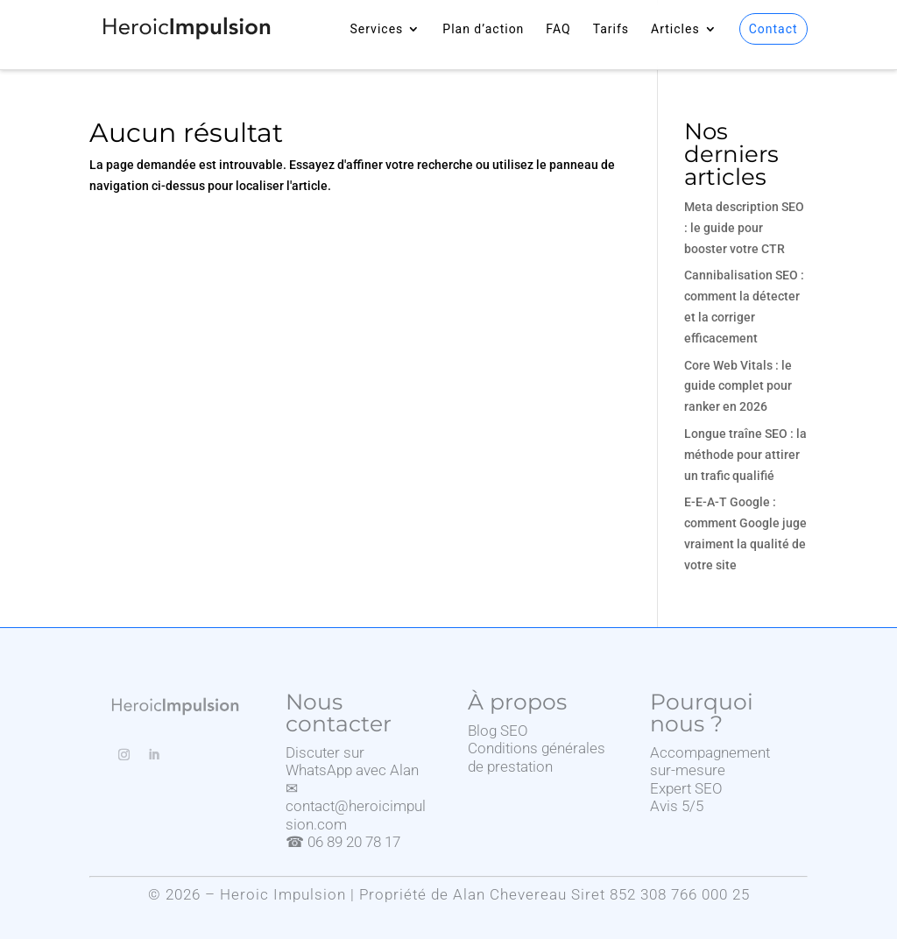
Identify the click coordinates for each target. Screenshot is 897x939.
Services (377, 29)
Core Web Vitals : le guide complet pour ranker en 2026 (738, 386)
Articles (675, 29)
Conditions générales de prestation (536, 756)
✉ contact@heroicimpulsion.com (356, 806)
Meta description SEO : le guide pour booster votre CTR (744, 228)
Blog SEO (498, 730)
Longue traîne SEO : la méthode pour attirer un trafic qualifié (745, 455)
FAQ (558, 29)
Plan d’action (483, 29)
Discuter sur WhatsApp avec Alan (352, 761)
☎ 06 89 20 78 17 (343, 842)
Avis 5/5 (676, 806)
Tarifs (611, 29)
